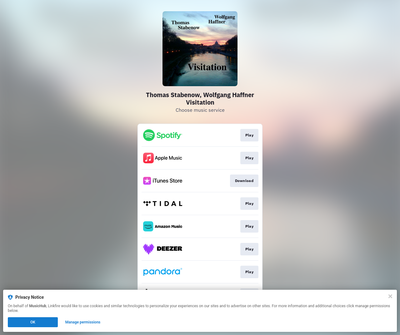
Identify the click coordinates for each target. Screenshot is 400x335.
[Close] (390, 296)
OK (32, 322)
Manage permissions (83, 322)
